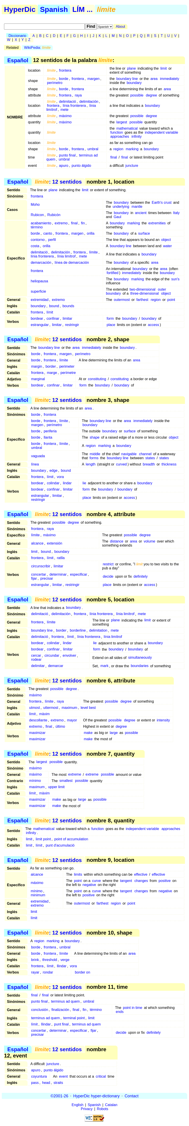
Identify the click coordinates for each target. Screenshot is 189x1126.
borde (63, 79)
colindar (53, 483)
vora (60, 477)
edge (53, 470)
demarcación (41, 262)
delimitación (88, 101)
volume (149, 541)
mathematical (126, 128)
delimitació (67, 101)
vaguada (38, 456)
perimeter (67, 366)
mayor (72, 720)
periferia (50, 431)
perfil (52, 240)
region (118, 149)
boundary (134, 83)
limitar (67, 318)
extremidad (39, 300)
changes (141, 881)
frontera (65, 70)
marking (132, 149)
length (91, 464)
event (63, 1076)
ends (120, 1012)
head (46, 1083)
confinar (53, 318)
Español (17, 60)
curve (96, 881)
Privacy (86, 1109)
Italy (176, 213)
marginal (38, 379)
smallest (66, 781)
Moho (35, 204)
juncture (131, 165)
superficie (38, 291)
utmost (34, 708)
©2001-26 (59, 1096)
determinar (58, 574)
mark (105, 666)
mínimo (35, 781)
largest (121, 122)
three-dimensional (144, 293)
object (166, 240)
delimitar (38, 666)
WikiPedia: (37, 47)
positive (165, 881)
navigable (129, 454)
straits (58, 1083)
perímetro (54, 83)
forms (94, 458)
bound (54, 306)
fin (83, 223)
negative (89, 885)
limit (163, 68)
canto (47, 233)
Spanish (54, 9)
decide (108, 576)
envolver (69, 656)
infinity (136, 136)
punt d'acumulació (60, 845)
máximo (65, 116)
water (167, 246)
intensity (163, 720)
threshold (49, 960)
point (171, 300)
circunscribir (40, 566)
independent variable (161, 132)
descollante (38, 720)
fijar (34, 578)
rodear (36, 660)
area (154, 79)
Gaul (117, 217)
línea (35, 464)
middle (95, 454)
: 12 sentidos (58, 182)
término (37, 227)
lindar (67, 483)
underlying (121, 206)
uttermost (50, 708)
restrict (108, 564)
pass (35, 1083)
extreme (74, 774)
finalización (60, 1010)
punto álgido (81, 165)
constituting (97, 379)
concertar (38, 574)
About (120, 26)
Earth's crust (161, 202)
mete (64, 110)
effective (140, 874)
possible (137, 95)
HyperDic (20, 9)
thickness (168, 464)
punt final (61, 1024)
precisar (46, 578)
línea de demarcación (72, 262)
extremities (156, 223)
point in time (132, 1008)
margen (93, 79)
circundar (52, 656)
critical (101, 1076)
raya (78, 95)
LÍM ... (82, 9)
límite (93, 252)
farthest (142, 300)
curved (121, 464)
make (88, 733)
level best (88, 708)
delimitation (98, 631)
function (116, 132)
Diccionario (17, 36)
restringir (72, 325)
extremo (61, 223)
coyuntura (39, 1076)
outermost (122, 300)
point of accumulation (71, 839)
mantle (137, 206)
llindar (62, 966)
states (150, 458)
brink (35, 960)
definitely (140, 576)
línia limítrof (66, 256)
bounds (68, 306)
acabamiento (41, 223)
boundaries (139, 666)
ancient (141, 213)
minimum (38, 895)
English (77, 1105)
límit (50, 312)
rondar (48, 972)
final (113, 157)
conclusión (39, 1010)
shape (95, 437)
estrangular (40, 325)
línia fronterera (74, 105)
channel (145, 454)
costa (35, 246)
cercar (36, 656)
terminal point (74, 1018)
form (110, 318)
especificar (78, 574)
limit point (43, 839)
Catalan (111, 1105)
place (111, 325)
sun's (175, 279)
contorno (38, 240)
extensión (54, 543)
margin (36, 366)
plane (131, 68)
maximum (69, 708)
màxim (44, 714)
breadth (149, 464)
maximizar (37, 733)
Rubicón (53, 215)
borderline (78, 631)
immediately (169, 79)
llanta (48, 437)
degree (151, 95)
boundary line (127, 79)
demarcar (55, 666)
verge (64, 960)
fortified (112, 273)
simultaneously (140, 658)
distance (116, 541)
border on (82, 972)
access (153, 325)
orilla (90, 233)
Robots (102, 1109)
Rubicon (37, 215)
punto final (67, 155)
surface (144, 233)
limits (78, 874)
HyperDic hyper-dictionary (96, 1096)
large (114, 733)
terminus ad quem (65, 1001)
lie (84, 483)
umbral (92, 149)
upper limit (56, 787)
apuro (63, 165)
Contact (131, 1096)
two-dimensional (143, 289)
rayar (35, 972)
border (50, 366)
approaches (119, 136)
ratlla (61, 558)
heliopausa (39, 281)
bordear (37, 318)
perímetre (68, 373)
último (60, 726)
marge (52, 373)
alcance (37, 543)
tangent (126, 881)
